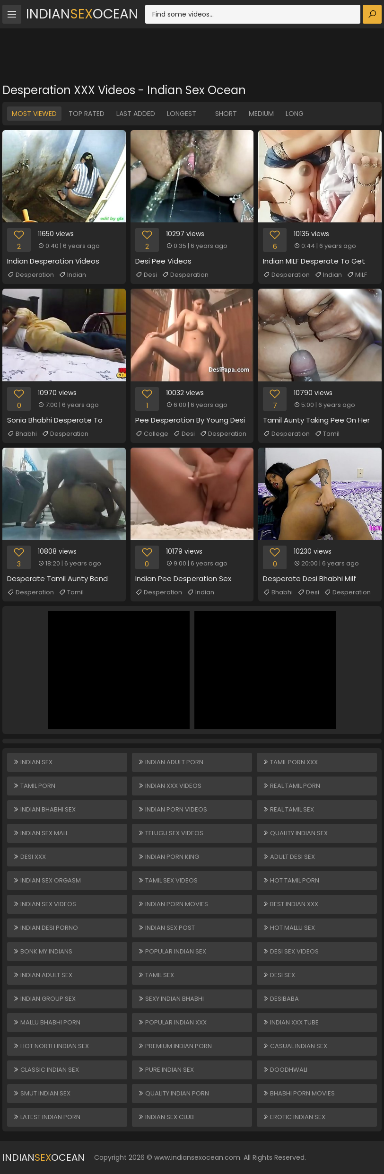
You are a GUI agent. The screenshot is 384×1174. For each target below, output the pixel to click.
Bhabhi (22, 434)
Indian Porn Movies (173, 904)
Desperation (30, 275)
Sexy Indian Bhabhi (171, 998)
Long (295, 113)
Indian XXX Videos (169, 785)
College (151, 434)
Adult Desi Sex (288, 856)
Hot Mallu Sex (288, 927)
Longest (181, 113)
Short (226, 113)
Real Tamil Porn (291, 785)
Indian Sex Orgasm (47, 880)
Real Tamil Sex (288, 809)
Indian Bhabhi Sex (44, 809)
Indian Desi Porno (45, 927)
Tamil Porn (34, 785)
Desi (146, 275)
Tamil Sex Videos (168, 880)
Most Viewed (34, 113)
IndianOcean (82, 14)
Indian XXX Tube (290, 1022)
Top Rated (87, 113)
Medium (261, 113)
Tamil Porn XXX (290, 762)
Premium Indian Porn (175, 1046)
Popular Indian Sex (172, 951)
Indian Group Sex (44, 998)
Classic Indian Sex (46, 1069)
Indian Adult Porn (170, 762)
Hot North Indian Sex (51, 1046)
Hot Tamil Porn (290, 880)
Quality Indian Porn (173, 1093)
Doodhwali (284, 1069)
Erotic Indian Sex (293, 1116)
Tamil (327, 434)
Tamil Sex (156, 975)
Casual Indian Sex (294, 1046)
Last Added (135, 113)
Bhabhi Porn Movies (298, 1093)
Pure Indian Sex (166, 1069)
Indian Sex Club (166, 1116)
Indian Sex (32, 762)
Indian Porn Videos (172, 809)
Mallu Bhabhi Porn (46, 1022)
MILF (357, 275)
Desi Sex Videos (290, 951)
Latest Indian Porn (46, 1116)
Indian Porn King (168, 856)
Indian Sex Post (166, 927)
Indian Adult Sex (42, 975)
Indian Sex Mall (40, 833)
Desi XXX (29, 856)
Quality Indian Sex (295, 833)
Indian (72, 275)
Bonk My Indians (42, 951)
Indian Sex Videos (44, 904)
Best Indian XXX (290, 904)
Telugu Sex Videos (170, 833)
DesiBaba (280, 998)
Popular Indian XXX (172, 1022)
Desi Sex (278, 975)
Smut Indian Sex (41, 1093)
